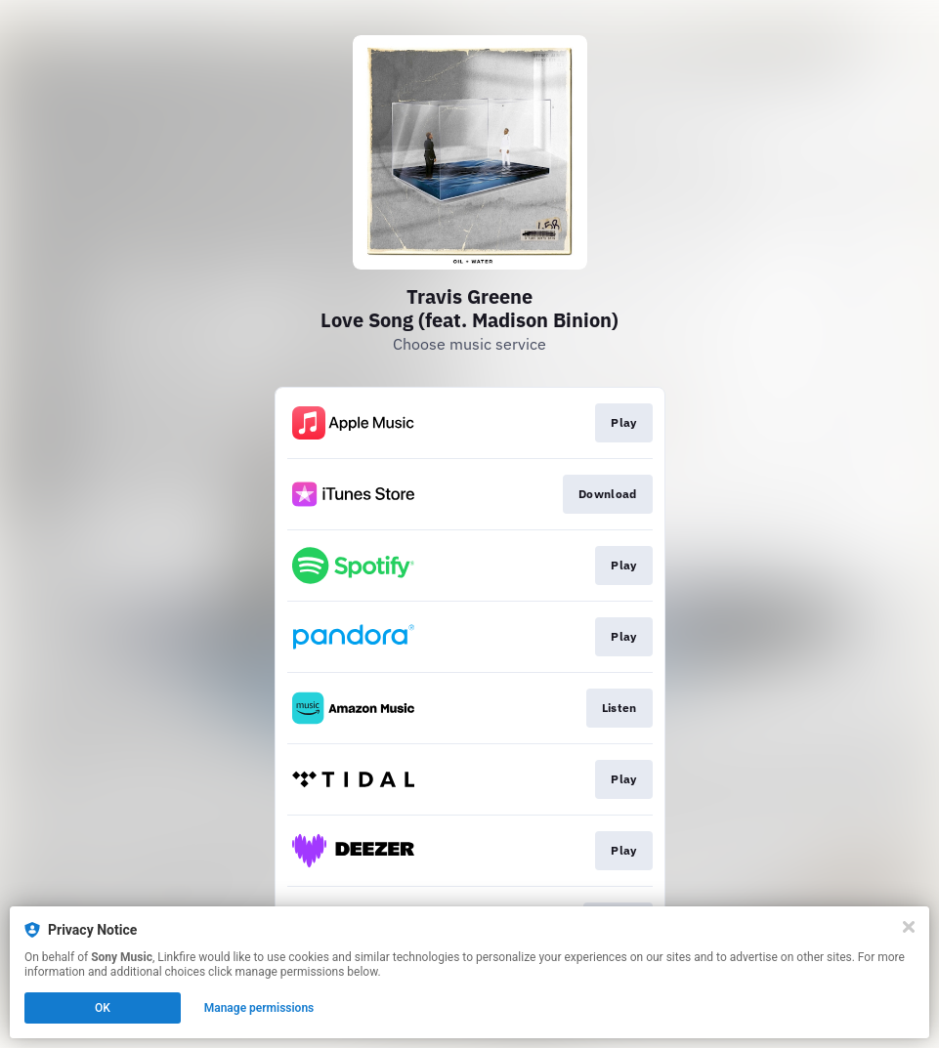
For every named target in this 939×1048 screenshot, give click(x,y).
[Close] (908, 927)
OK (102, 1008)
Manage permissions (259, 1008)
